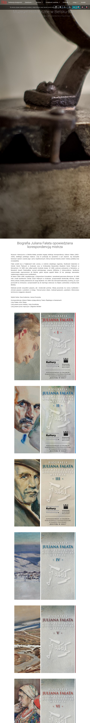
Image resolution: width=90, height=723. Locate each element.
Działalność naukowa (53, 3)
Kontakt (83, 2)
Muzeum (40, 3)
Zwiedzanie (29, 3)
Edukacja (67, 3)
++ (66, 7)
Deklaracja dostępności (15, 2)
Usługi (76, 3)
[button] (56, 7)
